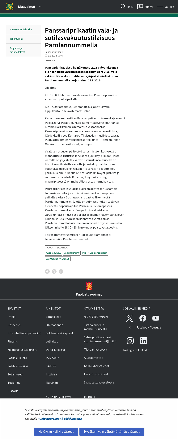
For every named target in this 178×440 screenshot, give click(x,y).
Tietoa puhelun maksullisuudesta (95, 327)
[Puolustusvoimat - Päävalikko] (29, 7)
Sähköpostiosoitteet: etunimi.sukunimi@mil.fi (100, 339)
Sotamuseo (15, 374)
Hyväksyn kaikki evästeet (56, 431)
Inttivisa (51, 374)
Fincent (13, 341)
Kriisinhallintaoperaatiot (24, 333)
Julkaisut (52, 341)
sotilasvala (53, 253)
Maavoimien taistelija (21, 29)
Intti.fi (12, 317)
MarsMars (52, 382)
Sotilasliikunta (17, 358)
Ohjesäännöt (54, 325)
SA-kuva (51, 366)
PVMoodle (52, 358)
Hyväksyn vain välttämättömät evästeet (112, 431)
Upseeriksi (14, 325)
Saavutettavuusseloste (99, 382)
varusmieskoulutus (94, 253)
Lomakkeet (53, 317)
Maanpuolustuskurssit (22, 350)
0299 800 (91, 317)
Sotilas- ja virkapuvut (59, 333)
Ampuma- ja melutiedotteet (17, 50)
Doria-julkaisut (55, 350)
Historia (13, 391)
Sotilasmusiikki (18, 366)
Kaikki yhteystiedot (96, 366)
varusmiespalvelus (58, 258)
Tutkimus (14, 382)
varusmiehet (71, 253)
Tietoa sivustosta (95, 349)
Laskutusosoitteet (96, 374)
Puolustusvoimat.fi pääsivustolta (59, 418)
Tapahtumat (16, 38)
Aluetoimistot (93, 358)
